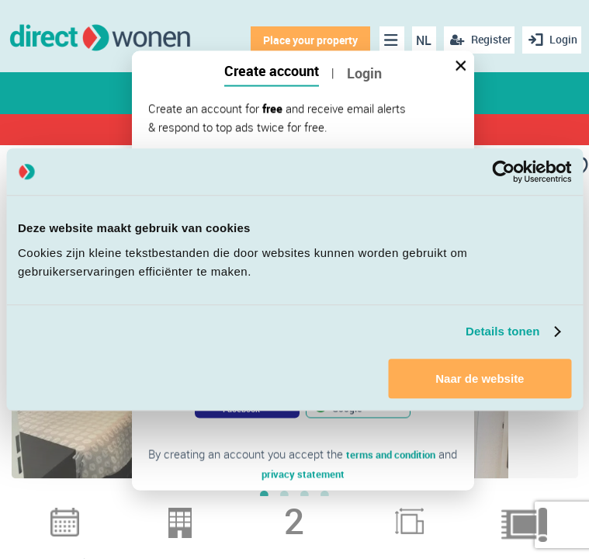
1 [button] (264, 511)
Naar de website (479, 378)
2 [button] (285, 511)
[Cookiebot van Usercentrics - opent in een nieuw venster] (503, 171)
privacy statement (303, 473)
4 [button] (325, 511)
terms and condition (391, 454)
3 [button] (305, 511)
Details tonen (502, 331)
